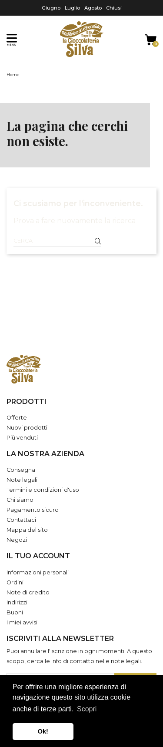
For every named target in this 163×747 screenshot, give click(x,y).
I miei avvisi (22, 622)
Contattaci (21, 520)
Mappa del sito (27, 530)
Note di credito (28, 592)
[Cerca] (57, 241)
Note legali (22, 480)
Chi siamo (20, 500)
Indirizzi (17, 602)
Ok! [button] (43, 731)
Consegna (21, 470)
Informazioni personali (38, 572)
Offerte (17, 417)
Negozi (17, 540)
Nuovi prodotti (27, 427)
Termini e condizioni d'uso (43, 490)
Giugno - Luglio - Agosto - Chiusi (82, 8)
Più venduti (22, 437)
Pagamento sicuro (33, 510)
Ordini (15, 582)
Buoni (15, 612)
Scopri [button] (86, 709)
